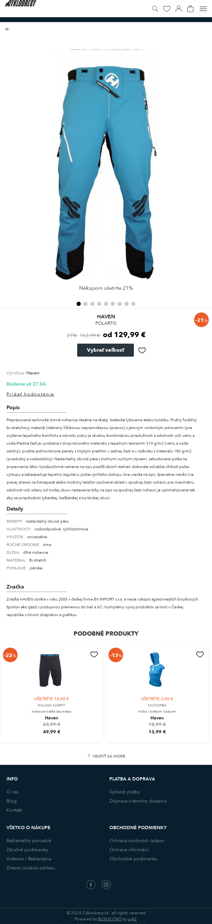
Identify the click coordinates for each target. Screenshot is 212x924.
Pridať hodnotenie (30, 394)
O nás (13, 792)
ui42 (132, 919)
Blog (12, 801)
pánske (36, 568)
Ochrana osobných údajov (136, 841)
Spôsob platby (124, 792)
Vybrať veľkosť (105, 350)
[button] (79, 304)
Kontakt (14, 810)
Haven (32, 373)
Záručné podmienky (27, 850)
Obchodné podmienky (133, 859)
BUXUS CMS (109, 919)
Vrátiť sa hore (108, 756)
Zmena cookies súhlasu (31, 868)
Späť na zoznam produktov (7, 29)
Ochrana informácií (129, 850)
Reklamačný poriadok (29, 841)
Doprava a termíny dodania (137, 801)
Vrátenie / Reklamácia (29, 859)
